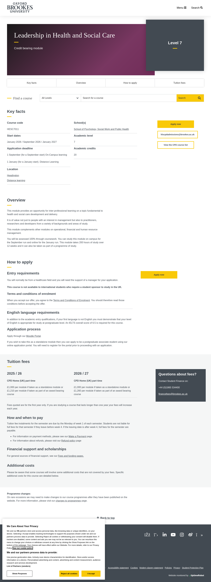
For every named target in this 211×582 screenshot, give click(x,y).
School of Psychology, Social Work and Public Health (101, 129)
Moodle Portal (33, 336)
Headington (13, 175)
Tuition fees (179, 83)
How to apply (130, 83)
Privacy (176, 568)
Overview (81, 83)
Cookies (134, 568)
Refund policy (68, 440)
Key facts (31, 83)
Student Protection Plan (192, 568)
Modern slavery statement (151, 568)
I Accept (91, 573)
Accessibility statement (118, 568)
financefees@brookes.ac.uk (173, 394)
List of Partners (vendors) (18, 566)
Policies (168, 568)
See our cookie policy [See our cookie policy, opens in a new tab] (23, 548)
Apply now (176, 124)
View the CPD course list (176, 145)
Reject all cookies (69, 573)
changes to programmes (68, 501)
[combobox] (129, 98)
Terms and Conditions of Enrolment (71, 300)
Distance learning (16, 180)
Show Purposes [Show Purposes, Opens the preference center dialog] (19, 573)
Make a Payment (77, 436)
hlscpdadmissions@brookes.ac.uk (177, 134)
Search (189, 98)
